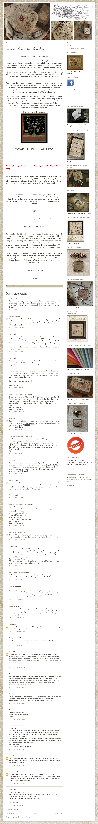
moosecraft (13, 316)
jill (10, 756)
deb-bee (11, 772)
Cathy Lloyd (13, 638)
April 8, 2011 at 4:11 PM (16, 805)
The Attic (12, 480)
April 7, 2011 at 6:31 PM (16, 412)
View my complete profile (75, 48)
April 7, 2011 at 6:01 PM (16, 388)
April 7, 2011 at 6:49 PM (16, 454)
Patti (10, 334)
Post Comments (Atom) (22, 817)
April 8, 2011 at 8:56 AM (16, 600)
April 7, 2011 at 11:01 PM (16, 566)
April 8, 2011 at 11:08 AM (17, 667)
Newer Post (10, 813)
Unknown (15, 286)
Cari (10, 460)
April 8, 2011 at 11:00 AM (17, 645)
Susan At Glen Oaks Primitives (19, 394)
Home (34, 813)
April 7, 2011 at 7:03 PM (16, 474)
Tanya (11, 694)
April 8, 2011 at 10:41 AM (17, 631)
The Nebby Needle (15, 532)
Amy (10, 418)
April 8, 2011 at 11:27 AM (16, 687)
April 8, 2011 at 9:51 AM (16, 617)
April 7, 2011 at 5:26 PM (16, 310)
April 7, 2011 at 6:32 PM (16, 430)
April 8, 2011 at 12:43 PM (17, 765)
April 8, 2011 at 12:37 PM (17, 749)
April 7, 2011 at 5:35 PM (16, 328)
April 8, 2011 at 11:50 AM (17, 719)
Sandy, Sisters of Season (17, 572)
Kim (10, 624)
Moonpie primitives (15, 726)
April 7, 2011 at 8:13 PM (16, 526)
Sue (10, 652)
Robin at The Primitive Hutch (19, 436)
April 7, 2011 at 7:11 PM (16, 498)
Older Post (58, 813)
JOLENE (12, 606)
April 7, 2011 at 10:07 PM (17, 540)
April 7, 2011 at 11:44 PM (16, 580)
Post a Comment (13, 809)
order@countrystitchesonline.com (46, 243)
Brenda (11, 298)
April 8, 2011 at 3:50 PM (16, 783)
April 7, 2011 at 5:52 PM (16, 352)
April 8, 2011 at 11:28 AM (17, 703)
